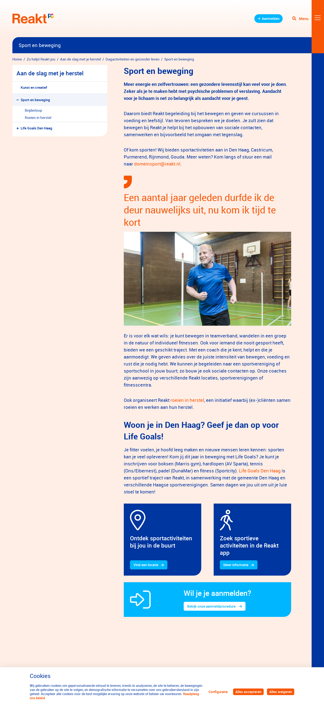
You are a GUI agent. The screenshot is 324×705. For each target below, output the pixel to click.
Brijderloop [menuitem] (33, 110)
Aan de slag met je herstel (50, 73)
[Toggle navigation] (308, 18)
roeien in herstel (187, 400)
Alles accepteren (248, 691)
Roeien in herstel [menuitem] (38, 117)
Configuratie (218, 691)
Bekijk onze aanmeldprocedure (211, 606)
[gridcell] (162, 540)
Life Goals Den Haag (260, 471)
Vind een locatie (145, 564)
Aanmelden (270, 18)
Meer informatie (235, 564)
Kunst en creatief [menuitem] (34, 87)
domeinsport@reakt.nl (156, 164)
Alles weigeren (280, 691)
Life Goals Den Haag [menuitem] (36, 128)
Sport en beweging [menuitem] (35, 99)
